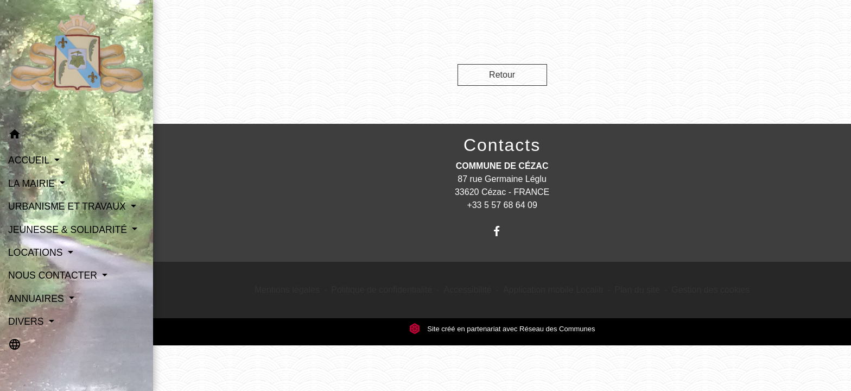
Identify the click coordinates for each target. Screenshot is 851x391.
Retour (502, 74)
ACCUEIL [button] (30, 160)
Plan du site (637, 289)
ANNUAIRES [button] (37, 298)
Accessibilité (468, 289)
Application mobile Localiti (553, 289)
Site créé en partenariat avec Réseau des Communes (502, 329)
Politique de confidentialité (381, 289)
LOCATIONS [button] (36, 252)
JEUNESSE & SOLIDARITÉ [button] (69, 229)
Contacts (502, 145)
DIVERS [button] (27, 321)
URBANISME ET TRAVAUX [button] (68, 206)
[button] (76, 136)
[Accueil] (76, 61)
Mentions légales (287, 289)
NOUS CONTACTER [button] (54, 275)
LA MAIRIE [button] (33, 183)
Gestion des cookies (710, 289)
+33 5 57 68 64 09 (502, 205)
